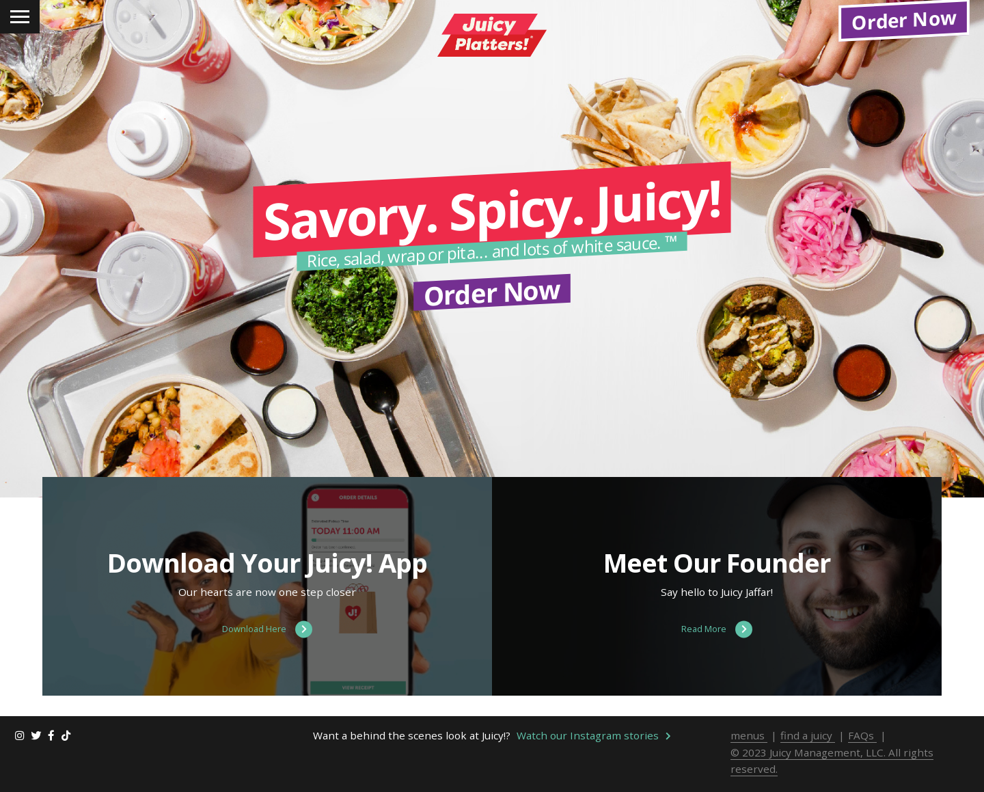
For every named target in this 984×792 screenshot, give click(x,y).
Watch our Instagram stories (594, 750)
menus (748, 750)
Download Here (267, 644)
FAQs (862, 750)
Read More (716, 644)
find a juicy (807, 750)
